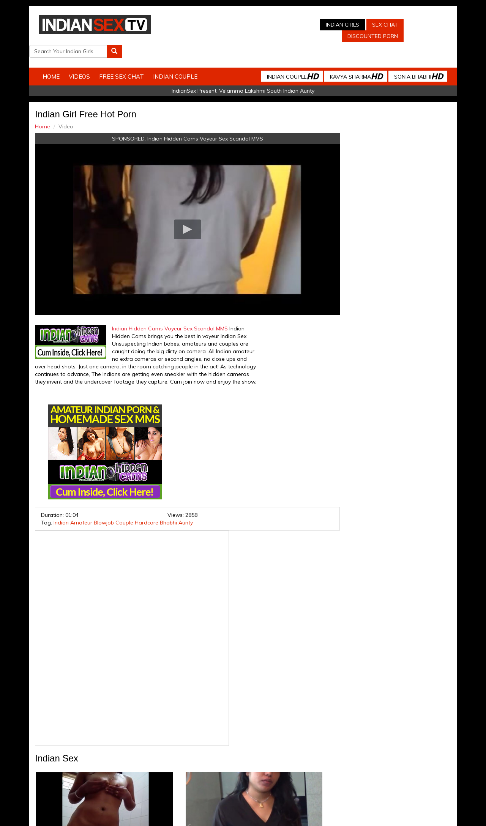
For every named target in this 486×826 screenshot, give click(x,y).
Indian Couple (182, 60)
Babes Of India (292, 757)
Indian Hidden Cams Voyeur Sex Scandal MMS (191, 122)
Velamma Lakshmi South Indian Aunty (266, 74)
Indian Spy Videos (147, 757)
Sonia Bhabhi (411, 59)
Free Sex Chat (128, 60)
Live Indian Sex (417, 757)
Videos (86, 60)
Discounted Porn (312, 36)
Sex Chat (325, 24)
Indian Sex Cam (100, 757)
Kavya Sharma (349, 59)
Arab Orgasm (332, 757)
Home (57, 60)
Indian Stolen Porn (197, 757)
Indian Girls (282, 24)
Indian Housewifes (247, 757)
